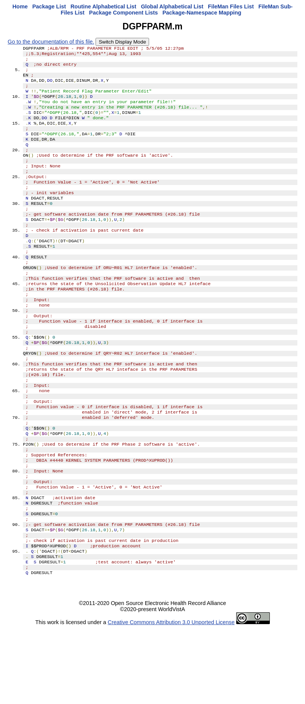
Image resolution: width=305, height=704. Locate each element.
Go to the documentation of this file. (51, 42)
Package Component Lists (123, 13)
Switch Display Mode (122, 42)
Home (20, 6)
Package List (49, 6)
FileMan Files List (231, 6)
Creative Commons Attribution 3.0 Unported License (171, 698)
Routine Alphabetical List (103, 6)
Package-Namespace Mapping (201, 13)
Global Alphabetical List (172, 6)
